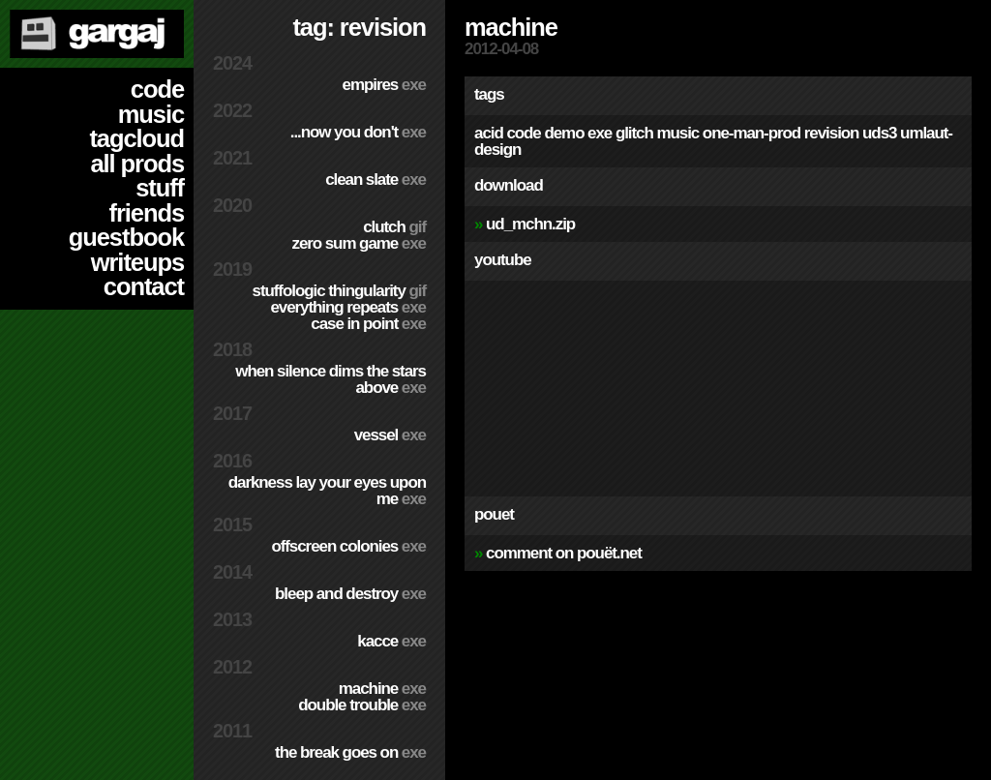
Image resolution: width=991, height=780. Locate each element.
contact (144, 286)
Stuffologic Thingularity (339, 291)
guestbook (126, 237)
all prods (137, 163)
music (151, 114)
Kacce (391, 641)
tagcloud (136, 138)
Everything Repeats (348, 307)
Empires (384, 84)
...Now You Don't (358, 132)
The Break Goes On (350, 752)
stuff (159, 187)
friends (146, 212)
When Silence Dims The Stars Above (330, 379)
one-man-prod (751, 133)
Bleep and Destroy (350, 594)
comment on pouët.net (564, 553)
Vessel (390, 435)
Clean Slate (375, 179)
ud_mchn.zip (530, 224)
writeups (137, 262)
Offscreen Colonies (348, 546)
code (157, 89)
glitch (634, 133)
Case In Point (368, 324)
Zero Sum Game (358, 243)
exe (599, 133)
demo (564, 133)
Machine (382, 688)
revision (831, 133)
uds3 (879, 133)
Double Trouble (362, 705)
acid (488, 133)
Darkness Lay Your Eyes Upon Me (327, 490)
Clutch (394, 227)
